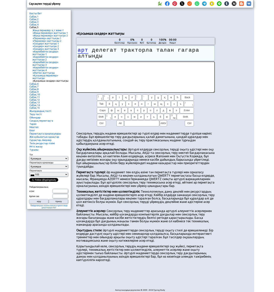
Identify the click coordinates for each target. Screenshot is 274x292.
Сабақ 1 (33, 16)
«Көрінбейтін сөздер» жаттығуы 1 (45, 52)
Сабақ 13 (34, 102)
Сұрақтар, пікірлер (40, 140)
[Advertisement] (145, 19)
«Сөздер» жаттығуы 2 (46, 46)
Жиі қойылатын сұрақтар (44, 136)
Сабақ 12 (34, 99)
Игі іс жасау (35, 146)
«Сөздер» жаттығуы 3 (46, 48)
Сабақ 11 (34, 97)
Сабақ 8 (33, 89)
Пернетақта (35, 170)
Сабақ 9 (33, 91)
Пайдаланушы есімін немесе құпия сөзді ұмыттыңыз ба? (49, 206)
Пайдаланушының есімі (38, 189)
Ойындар (35, 117)
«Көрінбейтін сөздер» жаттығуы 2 (45, 58)
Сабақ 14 (34, 105)
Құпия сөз (34, 196)
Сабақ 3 (33, 22)
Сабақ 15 (34, 107)
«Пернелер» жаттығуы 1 (47, 38)
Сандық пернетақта (41, 120)
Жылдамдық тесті (40, 111)
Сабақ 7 (33, 86)
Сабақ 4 (33, 24)
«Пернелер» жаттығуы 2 (47, 41)
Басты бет (35, 13)
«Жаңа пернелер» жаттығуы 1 (50, 33)
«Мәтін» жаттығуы (44, 72)
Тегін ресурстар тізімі (42, 143)
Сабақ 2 (33, 19)
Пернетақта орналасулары (45, 133)
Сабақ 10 (34, 94)
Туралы (33, 149)
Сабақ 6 (33, 83)
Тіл (31, 155)
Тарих (33, 124)
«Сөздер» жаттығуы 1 (46, 43)
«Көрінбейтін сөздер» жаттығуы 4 (45, 68)
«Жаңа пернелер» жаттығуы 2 (50, 35)
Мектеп (33, 127)
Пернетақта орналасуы (41, 162)
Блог (32, 130)
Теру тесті (35, 114)
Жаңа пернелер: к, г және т (48, 30)
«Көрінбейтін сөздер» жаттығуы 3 (45, 63)
